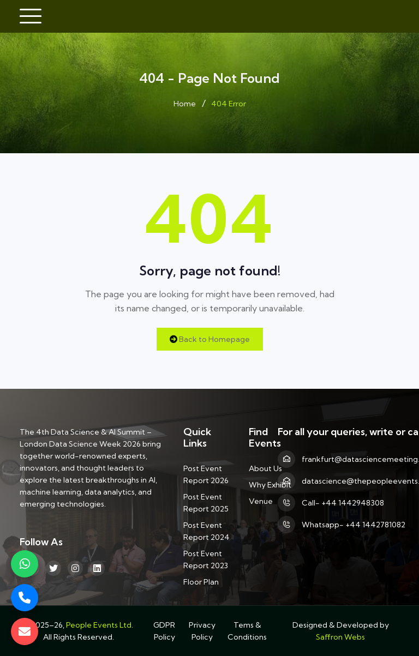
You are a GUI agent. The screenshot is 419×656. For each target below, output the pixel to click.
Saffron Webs (340, 637)
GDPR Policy (164, 631)
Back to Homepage (210, 339)
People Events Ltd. (99, 625)
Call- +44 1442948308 (343, 503)
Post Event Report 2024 (206, 531)
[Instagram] (75, 568)
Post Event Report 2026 (206, 474)
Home (184, 104)
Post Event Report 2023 (205, 559)
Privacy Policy (202, 631)
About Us (265, 468)
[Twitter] (53, 568)
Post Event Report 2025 (206, 503)
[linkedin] (97, 568)
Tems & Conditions (247, 631)
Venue (261, 501)
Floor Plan (201, 582)
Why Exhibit (270, 485)
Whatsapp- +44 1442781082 (353, 524)
